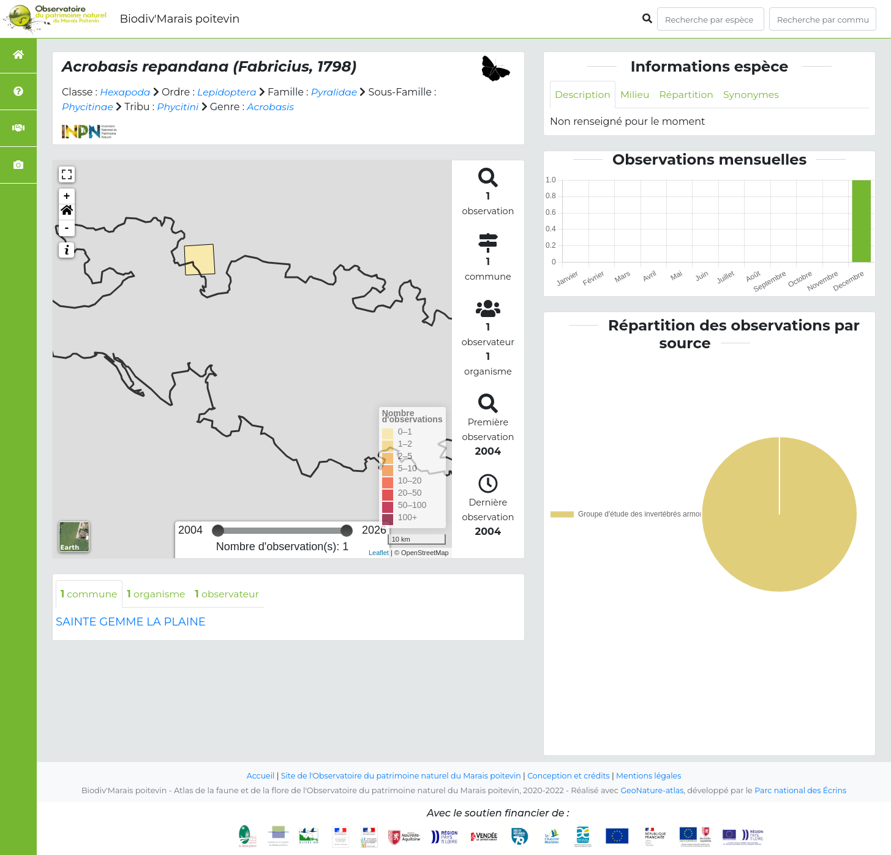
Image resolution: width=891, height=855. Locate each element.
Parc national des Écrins (801, 790)
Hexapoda (125, 92)
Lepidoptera (228, 92)
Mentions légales (652, 775)
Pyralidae (337, 92)
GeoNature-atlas (651, 790)
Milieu (637, 94)
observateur (230, 594)
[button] (67, 212)
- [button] (67, 228)
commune (90, 594)
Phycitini (179, 107)
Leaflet (379, 552)
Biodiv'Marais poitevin (179, 19)
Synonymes (754, 94)
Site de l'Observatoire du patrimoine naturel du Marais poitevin (399, 775)
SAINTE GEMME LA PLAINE (131, 622)
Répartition (688, 94)
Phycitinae (88, 107)
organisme (158, 594)
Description (583, 94)
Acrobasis (273, 107)
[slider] (218, 531)
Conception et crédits (570, 775)
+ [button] (67, 196)
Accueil (256, 775)
